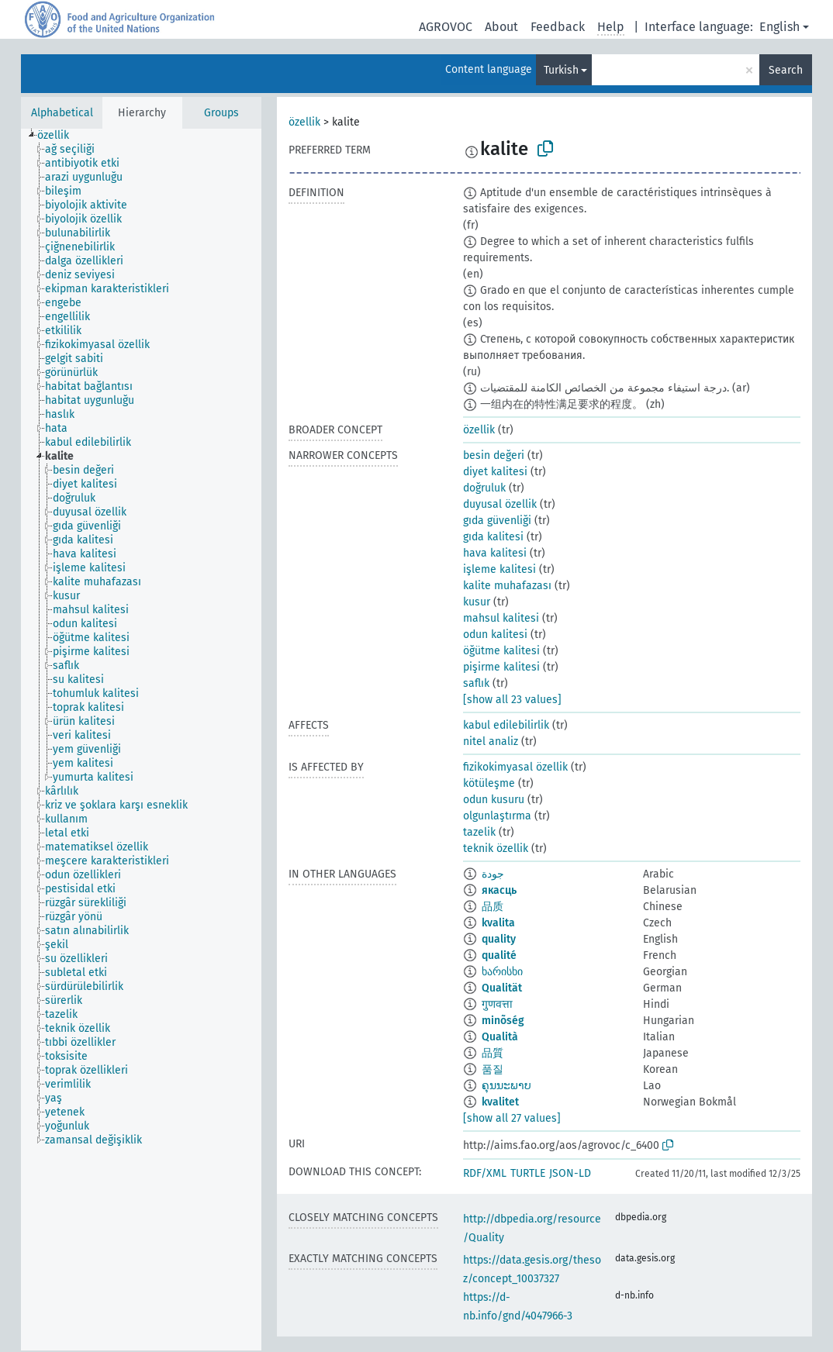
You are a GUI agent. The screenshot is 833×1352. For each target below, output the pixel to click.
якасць (499, 890)
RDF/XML (484, 1173)
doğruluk (484, 488)
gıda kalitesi (493, 536)
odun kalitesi (495, 634)
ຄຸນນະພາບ (506, 1085)
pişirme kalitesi (501, 667)
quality (499, 939)
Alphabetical (62, 112)
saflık (476, 683)
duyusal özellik (500, 504)
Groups (221, 112)
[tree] (141, 739)
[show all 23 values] (512, 699)
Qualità (500, 1036)
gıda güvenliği (497, 520)
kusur (476, 602)
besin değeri (493, 455)
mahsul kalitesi (501, 618)
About (501, 26)
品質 (492, 1053)
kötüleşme (489, 783)
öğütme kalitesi (501, 650)
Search (786, 70)
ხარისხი (502, 971)
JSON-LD (570, 1173)
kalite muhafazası (507, 585)
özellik (304, 122)
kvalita (498, 923)
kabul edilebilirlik (506, 725)
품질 (492, 1069)
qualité (499, 955)
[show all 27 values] (512, 1118)
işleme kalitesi (499, 569)
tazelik (479, 832)
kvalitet (500, 1102)
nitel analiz (490, 741)
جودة (493, 874)
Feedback (558, 26)
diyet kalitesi (495, 471)
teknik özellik (495, 848)
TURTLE (527, 1173)
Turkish (561, 70)
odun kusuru (493, 799)
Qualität (502, 988)
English (779, 26)
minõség (503, 1020)
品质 (492, 906)
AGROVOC (445, 26)
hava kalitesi (495, 553)
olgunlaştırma (497, 816)
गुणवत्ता (497, 1004)
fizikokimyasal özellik (515, 767)
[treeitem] (59, 136)
